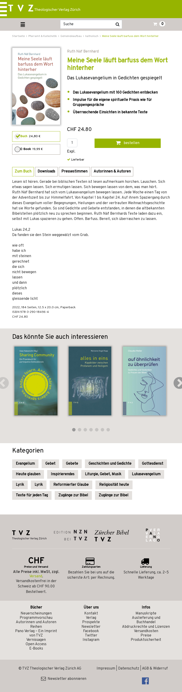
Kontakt (91, 613)
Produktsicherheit (146, 640)
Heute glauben (28, 474)
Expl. (71, 152)
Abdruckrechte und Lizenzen (146, 627)
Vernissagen (36, 640)
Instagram (91, 640)
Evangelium (25, 463)
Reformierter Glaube (71, 485)
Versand (35, 576)
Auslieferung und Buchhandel (146, 620)
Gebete (72, 463)
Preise (146, 635)
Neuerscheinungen (36, 613)
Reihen (36, 627)
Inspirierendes (62, 474)
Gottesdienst (152, 463)
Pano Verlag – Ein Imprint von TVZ (36, 633)
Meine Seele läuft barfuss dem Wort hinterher (130, 36)
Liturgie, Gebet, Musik (103, 474)
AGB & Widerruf (155, 668)
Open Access (36, 644)
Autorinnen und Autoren (36, 622)
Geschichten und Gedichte (110, 463)
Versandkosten (146, 631)
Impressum (106, 668)
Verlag (91, 618)
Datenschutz (128, 668)
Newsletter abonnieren (63, 679)
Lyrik (20, 485)
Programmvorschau (36, 618)
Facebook (91, 631)
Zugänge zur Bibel (73, 495)
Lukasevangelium (146, 474)
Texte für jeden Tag (32, 495)
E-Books (36, 648)
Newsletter (91, 627)
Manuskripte (146, 613)
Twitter (91, 635)
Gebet (50, 463)
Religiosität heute (114, 485)
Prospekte (91, 622)
